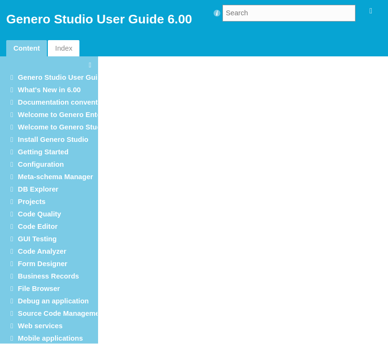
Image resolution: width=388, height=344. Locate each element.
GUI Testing (37, 239)
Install (53, 139)
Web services (40, 326)
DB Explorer (38, 189)
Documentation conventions (65, 102)
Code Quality (39, 214)
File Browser (39, 288)
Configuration (41, 164)
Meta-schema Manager (55, 177)
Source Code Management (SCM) (73, 313)
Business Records (48, 276)
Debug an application (53, 301)
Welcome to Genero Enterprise (69, 114)
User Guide (61, 77)
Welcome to (62, 127)
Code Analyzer (42, 251)
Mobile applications (50, 338)
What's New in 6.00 (49, 90)
